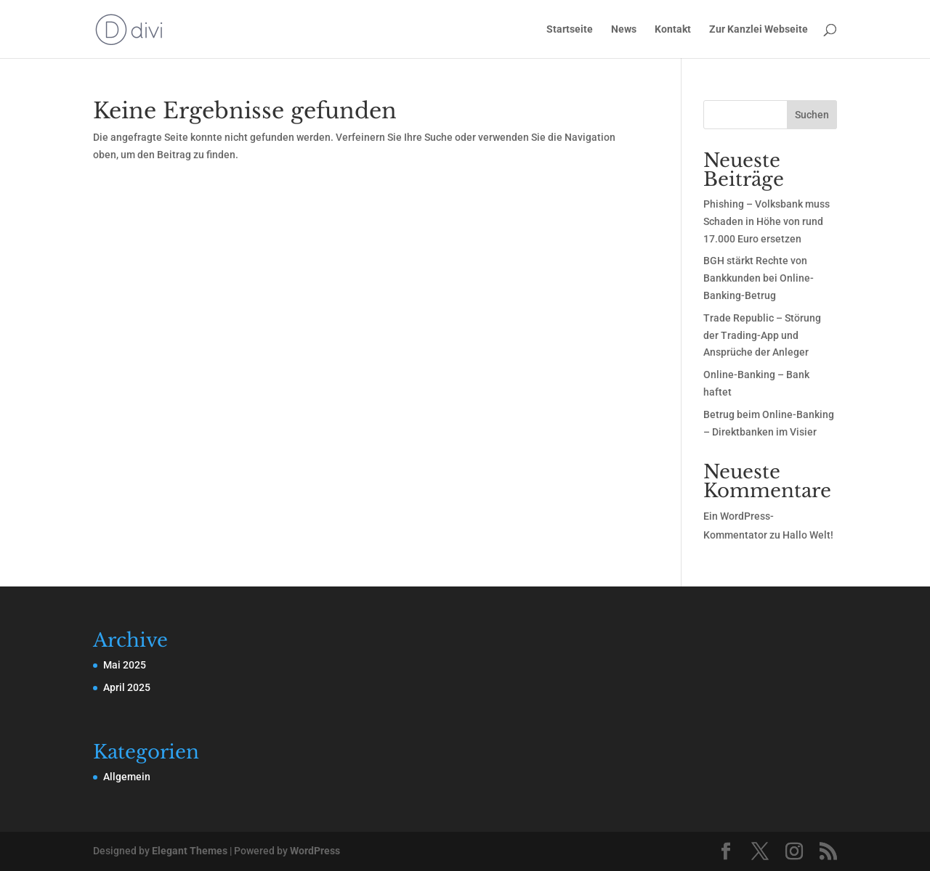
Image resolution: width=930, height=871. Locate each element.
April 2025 (126, 687)
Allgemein (126, 776)
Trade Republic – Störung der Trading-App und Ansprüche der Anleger (762, 335)
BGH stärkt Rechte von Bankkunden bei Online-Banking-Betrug (758, 278)
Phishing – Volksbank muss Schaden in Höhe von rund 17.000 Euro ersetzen (766, 221)
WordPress (315, 850)
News (623, 29)
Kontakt (673, 29)
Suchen (812, 114)
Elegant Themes (189, 850)
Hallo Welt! (808, 535)
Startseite (569, 29)
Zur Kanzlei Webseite (758, 29)
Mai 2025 (124, 665)
